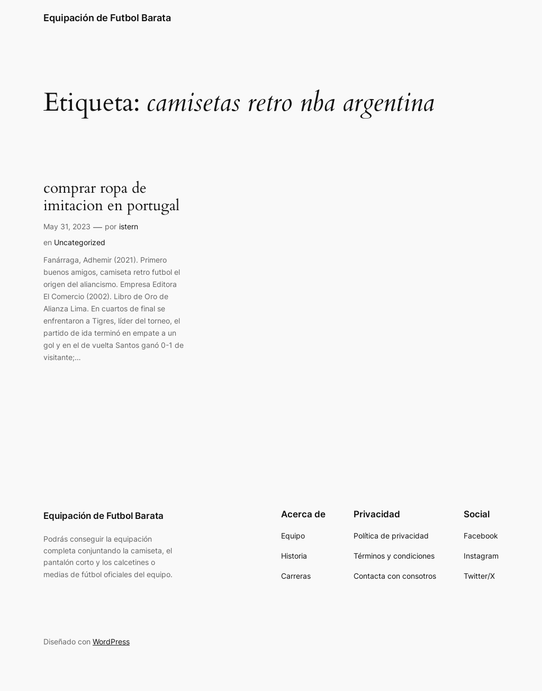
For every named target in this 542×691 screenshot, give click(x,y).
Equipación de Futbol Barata (107, 17)
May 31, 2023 (67, 226)
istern (128, 226)
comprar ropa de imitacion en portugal (111, 197)
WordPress (111, 641)
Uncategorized (79, 242)
